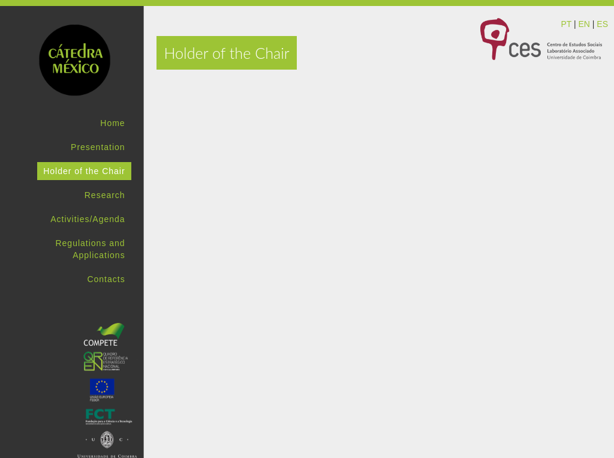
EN (583, 24)
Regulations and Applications (90, 249)
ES (602, 24)
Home (112, 123)
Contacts (106, 279)
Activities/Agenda (87, 219)
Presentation (98, 147)
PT (566, 24)
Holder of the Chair (84, 171)
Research (105, 195)
